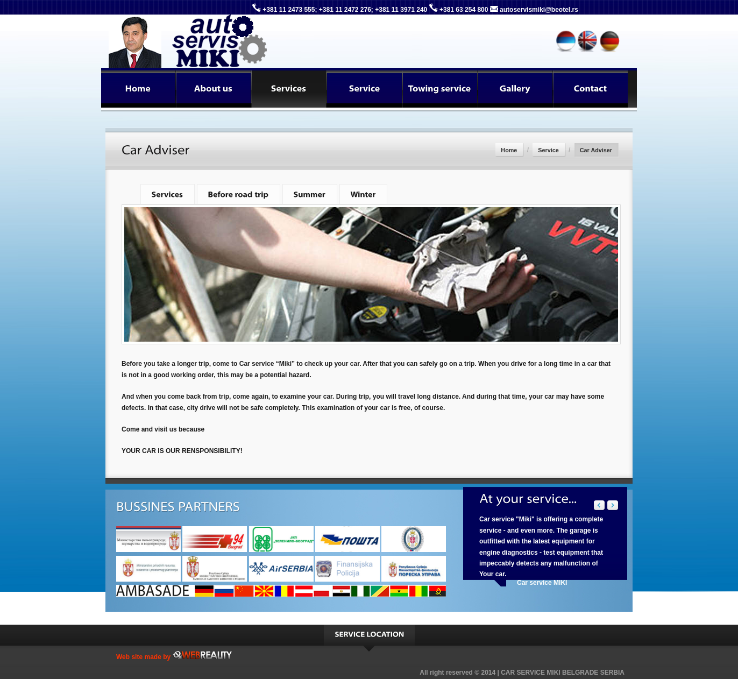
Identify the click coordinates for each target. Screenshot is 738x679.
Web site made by (174, 657)
